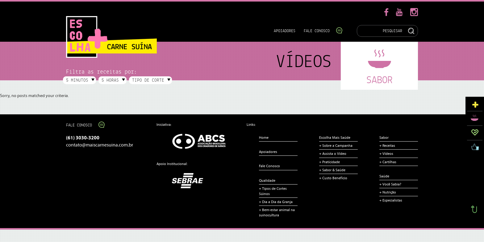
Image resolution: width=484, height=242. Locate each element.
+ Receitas (387, 145)
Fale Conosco (320, 30)
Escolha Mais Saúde (334, 137)
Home (264, 137)
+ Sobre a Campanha (336, 145)
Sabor (384, 137)
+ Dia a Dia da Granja (276, 202)
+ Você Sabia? (390, 184)
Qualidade (267, 180)
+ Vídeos (386, 153)
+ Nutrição (387, 192)
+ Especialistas (390, 200)
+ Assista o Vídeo (332, 153)
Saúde (384, 176)
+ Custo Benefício (333, 178)
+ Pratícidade (329, 162)
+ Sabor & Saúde (332, 170)
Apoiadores (284, 30)
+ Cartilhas (387, 162)
